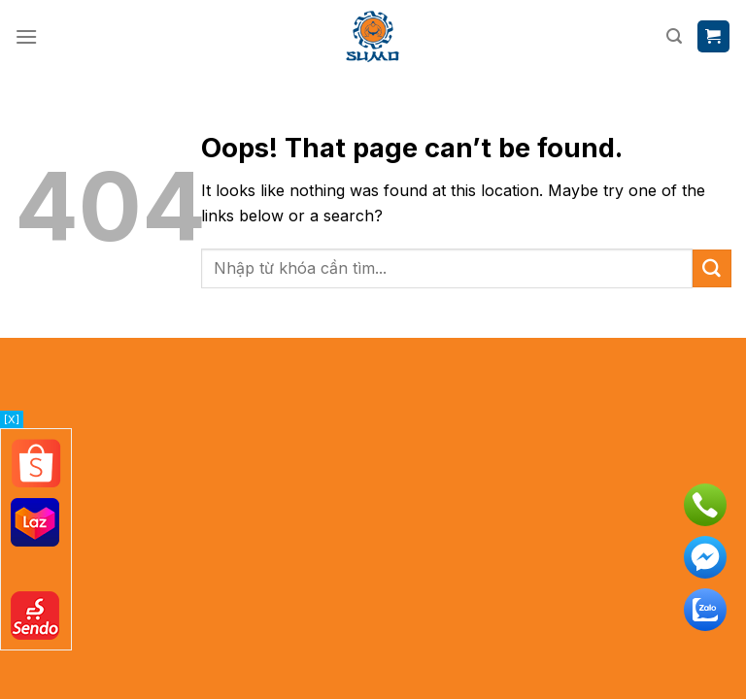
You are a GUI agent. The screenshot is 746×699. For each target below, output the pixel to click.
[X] (11, 419)
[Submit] (712, 269)
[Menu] (27, 36)
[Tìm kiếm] (674, 36)
